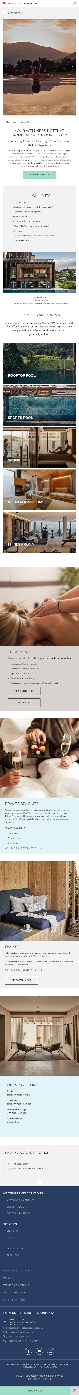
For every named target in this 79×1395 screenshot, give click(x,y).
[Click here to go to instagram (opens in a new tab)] (50, 1351)
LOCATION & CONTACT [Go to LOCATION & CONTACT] (16, 1270)
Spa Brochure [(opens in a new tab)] (39, 174)
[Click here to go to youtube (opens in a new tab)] (39, 1351)
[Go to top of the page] (39, 1182)
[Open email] (75, 1390)
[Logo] (39, 13)
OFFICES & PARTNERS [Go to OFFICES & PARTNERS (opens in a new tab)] (18, 1213)
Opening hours (22, 1085)
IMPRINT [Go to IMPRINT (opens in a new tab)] (8, 1278)
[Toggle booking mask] (35, 1390)
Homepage (11, 122)
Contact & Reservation (23, 848)
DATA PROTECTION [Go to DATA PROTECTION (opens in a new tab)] (14, 1292)
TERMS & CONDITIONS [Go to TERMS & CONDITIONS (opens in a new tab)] (16, 1285)
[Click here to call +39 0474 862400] (16, 1336)
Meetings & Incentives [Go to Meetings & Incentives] (20, 1200)
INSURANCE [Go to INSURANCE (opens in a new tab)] (13, 1255)
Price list (24, 702)
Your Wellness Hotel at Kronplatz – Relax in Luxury (39, 133)
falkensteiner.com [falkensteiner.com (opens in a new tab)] (28, 3)
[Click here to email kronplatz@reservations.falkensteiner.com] (23, 1328)
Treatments (20, 652)
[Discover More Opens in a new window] (21, 980)
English (8, 3)
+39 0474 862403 (20, 1164)
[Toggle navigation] (4, 13)
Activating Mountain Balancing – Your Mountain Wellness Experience (39, 143)
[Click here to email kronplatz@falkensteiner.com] (18, 1332)
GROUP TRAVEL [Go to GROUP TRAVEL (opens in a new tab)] (15, 1207)
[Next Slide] (73, 67)
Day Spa (12, 947)
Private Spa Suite (22, 804)
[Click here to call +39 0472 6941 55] (20, 1341)
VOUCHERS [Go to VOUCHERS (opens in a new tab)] (13, 1231)
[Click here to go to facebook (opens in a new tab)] (28, 1351)
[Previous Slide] (6, 67)
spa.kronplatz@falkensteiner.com (28, 1168)
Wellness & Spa (25, 122)
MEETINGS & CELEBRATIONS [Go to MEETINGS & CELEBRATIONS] (23, 1193)
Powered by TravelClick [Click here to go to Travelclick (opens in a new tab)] (39, 1378)
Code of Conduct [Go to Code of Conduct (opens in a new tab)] (14, 1300)
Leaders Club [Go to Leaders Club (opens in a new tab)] (15, 1248)
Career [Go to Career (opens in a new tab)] (11, 1237)
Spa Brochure (24, 691)
